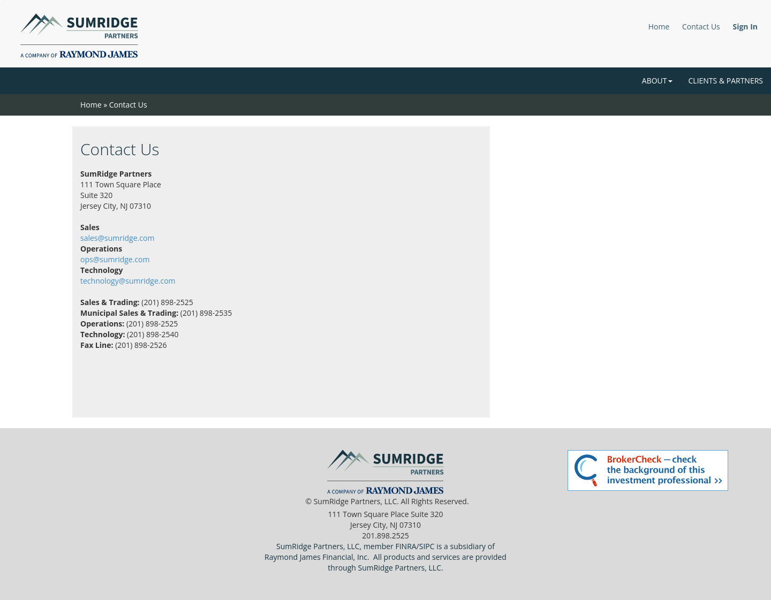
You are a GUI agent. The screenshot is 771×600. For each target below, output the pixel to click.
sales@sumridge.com (117, 238)
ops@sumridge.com (114, 259)
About (657, 80)
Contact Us (701, 26)
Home (659, 26)
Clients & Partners (726, 80)
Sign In (745, 26)
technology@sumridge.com (128, 281)
